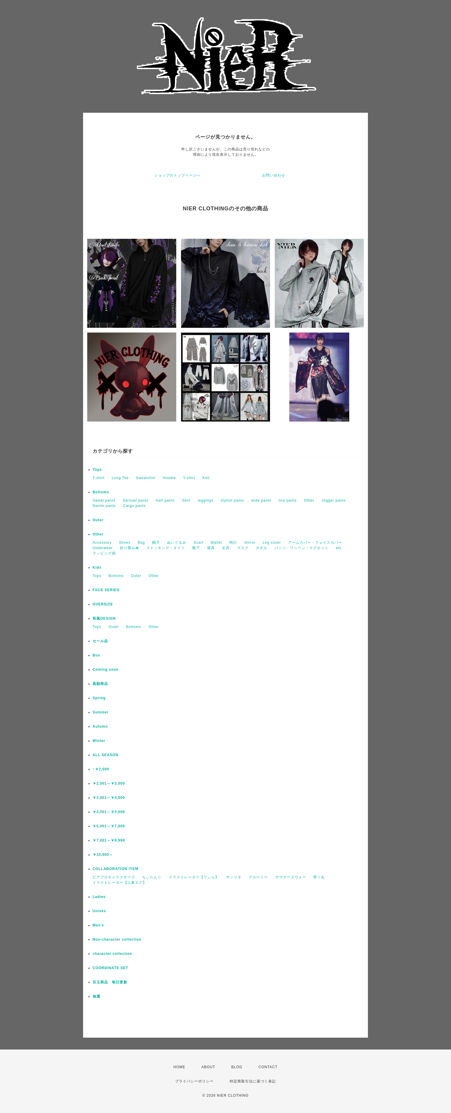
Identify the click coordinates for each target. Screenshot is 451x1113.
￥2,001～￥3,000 (109, 783)
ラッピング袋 (104, 553)
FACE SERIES (106, 590)
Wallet (216, 542)
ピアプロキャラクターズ (114, 877)
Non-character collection (117, 939)
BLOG (236, 1067)
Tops (97, 470)
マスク (243, 548)
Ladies (99, 897)
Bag (141, 542)
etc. (339, 548)
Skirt (186, 500)
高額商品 (100, 684)
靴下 (196, 548)
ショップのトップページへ (177, 175)
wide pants (261, 500)
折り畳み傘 (129, 548)
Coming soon (106, 669)
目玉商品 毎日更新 (110, 982)
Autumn (100, 726)
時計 (233, 542)
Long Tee (120, 478)
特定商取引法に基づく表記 (253, 1081)
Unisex (99, 911)
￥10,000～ (103, 855)
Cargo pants (134, 506)
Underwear (103, 548)
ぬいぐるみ (176, 542)
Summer (101, 712)
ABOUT (208, 1067)
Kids (97, 567)
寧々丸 (319, 877)
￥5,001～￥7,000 (109, 826)
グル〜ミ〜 (258, 877)
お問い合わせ (273, 175)
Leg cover (272, 542)
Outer (98, 520)
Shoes (125, 542)
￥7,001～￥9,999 (109, 840)
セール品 (100, 641)
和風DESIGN (104, 618)
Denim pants (104, 506)
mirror (249, 542)
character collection (112, 954)
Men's (98, 925)
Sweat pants (104, 500)
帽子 (156, 542)
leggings (206, 500)
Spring (99, 698)
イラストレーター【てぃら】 (194, 877)
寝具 (211, 548)
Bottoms (101, 492)
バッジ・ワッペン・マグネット (301, 548)
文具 (226, 548)
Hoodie (169, 478)
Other (309, 500)
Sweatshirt (145, 478)
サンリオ (234, 877)
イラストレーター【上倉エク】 (120, 882)
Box (96, 655)
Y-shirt (189, 478)
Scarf (198, 542)
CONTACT (267, 1067)
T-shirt (98, 478)
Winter (99, 741)
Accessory (102, 542)
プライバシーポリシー (194, 1081)
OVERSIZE (103, 604)
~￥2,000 (101, 769)
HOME (179, 1067)
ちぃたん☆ (151, 877)
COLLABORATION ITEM (115, 869)
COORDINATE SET (110, 968)
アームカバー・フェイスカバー (315, 542)
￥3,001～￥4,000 (109, 798)
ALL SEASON (105, 755)
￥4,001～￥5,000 (109, 812)
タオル (261, 548)
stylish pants (232, 500)
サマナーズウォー (290, 877)
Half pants (165, 500)
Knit (206, 478)
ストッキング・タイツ (165, 548)
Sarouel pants (135, 500)
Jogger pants (334, 500)
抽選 (96, 996)
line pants (288, 500)
